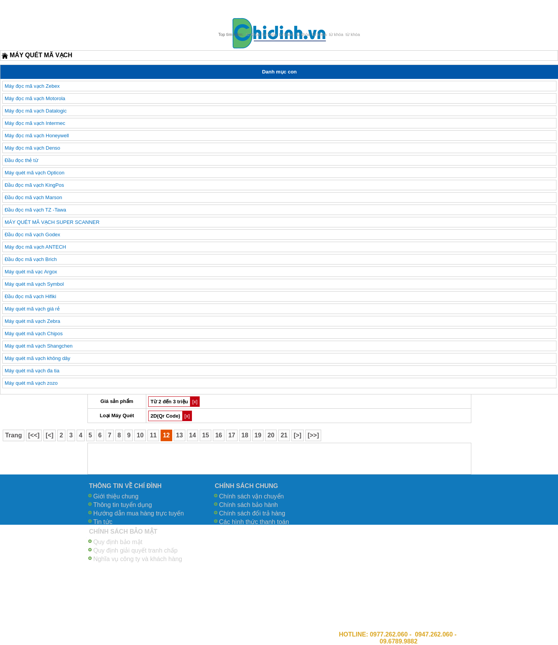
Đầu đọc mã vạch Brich (31, 259)
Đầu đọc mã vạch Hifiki (30, 296)
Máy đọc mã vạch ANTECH (35, 247)
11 (153, 435)
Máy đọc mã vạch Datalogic (36, 111)
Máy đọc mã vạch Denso (32, 148)
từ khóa (253, 34)
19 (258, 435)
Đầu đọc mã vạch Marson (33, 197)
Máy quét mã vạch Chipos (34, 333)
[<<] (33, 435)
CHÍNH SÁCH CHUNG (246, 486)
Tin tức (103, 522)
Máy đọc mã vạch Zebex (32, 86)
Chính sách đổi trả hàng (252, 513)
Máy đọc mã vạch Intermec (35, 123)
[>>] (313, 435)
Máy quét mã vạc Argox (31, 272)
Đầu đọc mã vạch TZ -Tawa (35, 210)
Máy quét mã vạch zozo (31, 383)
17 (231, 435)
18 (244, 435)
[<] (49, 435)
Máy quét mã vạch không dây (37, 358)
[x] (195, 401)
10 (140, 435)
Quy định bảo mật (117, 542)
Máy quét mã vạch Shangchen (38, 346)
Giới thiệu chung (116, 496)
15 (205, 435)
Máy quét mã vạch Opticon (34, 173)
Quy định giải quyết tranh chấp (135, 550)
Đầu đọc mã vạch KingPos (34, 185)
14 (192, 435)
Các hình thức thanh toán (254, 522)
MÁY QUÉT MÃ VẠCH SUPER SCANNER (52, 222)
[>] (297, 435)
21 (284, 435)
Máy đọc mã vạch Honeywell (37, 135)
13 (179, 435)
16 (218, 435)
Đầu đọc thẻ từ (21, 160)
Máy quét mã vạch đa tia (32, 371)
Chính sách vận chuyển (251, 496)
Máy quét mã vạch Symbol (34, 284)
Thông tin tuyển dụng (122, 505)
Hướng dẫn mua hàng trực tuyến (138, 513)
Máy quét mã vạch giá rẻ (32, 309)
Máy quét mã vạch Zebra (32, 321)
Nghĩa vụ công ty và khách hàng (137, 559)
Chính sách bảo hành (248, 505)
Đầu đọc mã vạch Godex (32, 234)
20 (270, 435)
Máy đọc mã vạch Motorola (35, 98)
